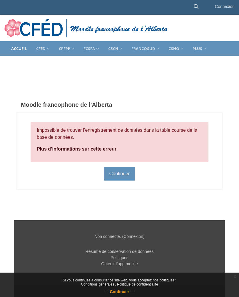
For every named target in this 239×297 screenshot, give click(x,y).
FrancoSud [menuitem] (143, 48)
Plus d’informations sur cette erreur (76, 148)
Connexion (225, 6)
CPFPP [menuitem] (64, 48)
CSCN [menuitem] (113, 48)
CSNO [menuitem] (173, 48)
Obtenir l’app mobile (119, 263)
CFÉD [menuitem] (41, 48)
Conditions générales (98, 284)
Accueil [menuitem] (19, 48)
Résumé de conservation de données (120, 251)
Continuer (119, 291)
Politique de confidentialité (137, 284)
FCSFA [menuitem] (89, 48)
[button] (196, 6)
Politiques (119, 257)
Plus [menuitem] (197, 48)
